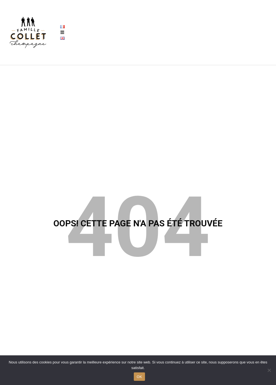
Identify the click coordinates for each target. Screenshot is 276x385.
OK (139, 377)
